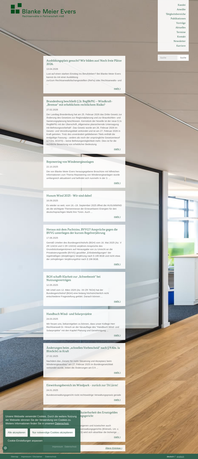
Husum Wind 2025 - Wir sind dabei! (69, 195)
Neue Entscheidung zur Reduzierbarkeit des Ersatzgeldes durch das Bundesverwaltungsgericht (82, 414)
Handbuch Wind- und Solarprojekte (69, 314)
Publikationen (178, 18)
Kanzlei (182, 4)
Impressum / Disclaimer (31, 456)
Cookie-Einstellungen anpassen (25, 440)
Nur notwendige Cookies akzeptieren (52, 432)
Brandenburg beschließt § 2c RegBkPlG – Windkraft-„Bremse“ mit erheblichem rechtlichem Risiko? (79, 102)
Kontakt (181, 36)
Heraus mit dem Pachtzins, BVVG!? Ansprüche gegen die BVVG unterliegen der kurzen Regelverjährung (82, 231)
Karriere (181, 45)
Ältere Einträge (113, 448)
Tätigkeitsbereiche (176, 14)
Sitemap (14, 456)
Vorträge (181, 22)
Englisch (180, 456)
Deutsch (170, 456)
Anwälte (181, 9)
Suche (183, 57)
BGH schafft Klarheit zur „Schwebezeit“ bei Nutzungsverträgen (73, 278)
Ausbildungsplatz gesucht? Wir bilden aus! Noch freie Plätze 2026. (84, 62)
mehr (117, 88)
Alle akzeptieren (16, 432)
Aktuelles (181, 27)
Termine (181, 32)
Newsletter (180, 41)
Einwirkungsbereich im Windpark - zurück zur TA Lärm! (82, 385)
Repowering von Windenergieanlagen (70, 161)
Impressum (57, 446)
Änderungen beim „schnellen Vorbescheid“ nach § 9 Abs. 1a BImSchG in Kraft (83, 349)
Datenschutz (50, 456)
